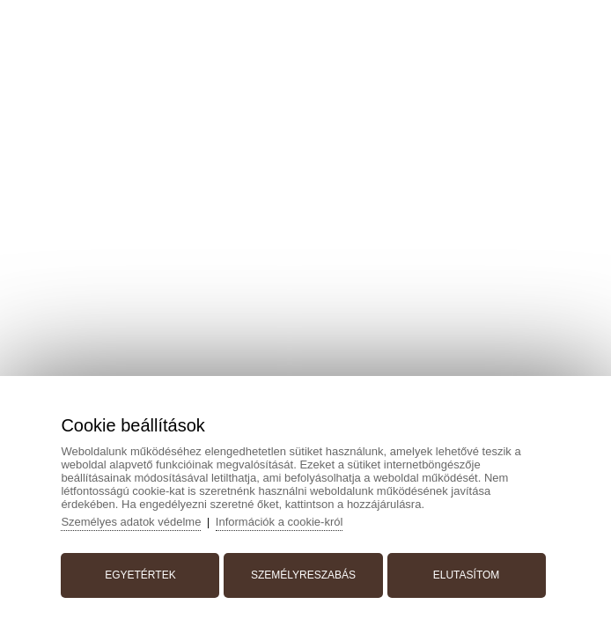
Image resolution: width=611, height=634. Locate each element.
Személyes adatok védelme (131, 521)
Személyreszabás (303, 575)
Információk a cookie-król (279, 521)
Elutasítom (466, 575)
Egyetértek (140, 575)
